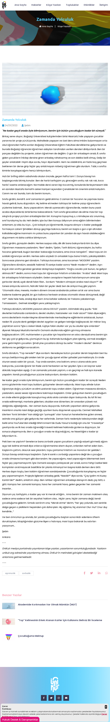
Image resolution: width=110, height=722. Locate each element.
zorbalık (26, 573)
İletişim (104, 5)
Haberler (36, 5)
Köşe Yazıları (53, 5)
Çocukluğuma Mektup (31, 636)
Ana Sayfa (20, 5)
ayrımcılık (10, 573)
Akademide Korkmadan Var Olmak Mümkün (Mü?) (47, 604)
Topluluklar (72, 5)
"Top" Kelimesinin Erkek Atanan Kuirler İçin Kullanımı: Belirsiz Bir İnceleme (60, 620)
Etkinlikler (89, 5)
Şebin (26, 125)
